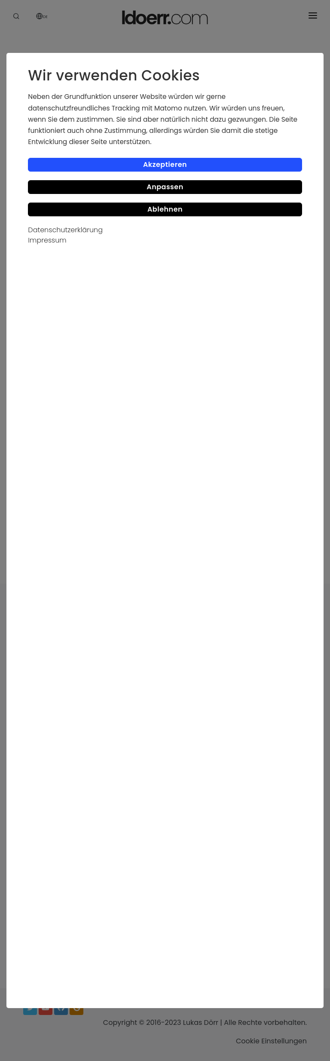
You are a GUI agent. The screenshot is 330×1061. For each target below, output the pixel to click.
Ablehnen (165, 209)
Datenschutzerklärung (65, 230)
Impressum (47, 240)
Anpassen (165, 187)
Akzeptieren (165, 164)
